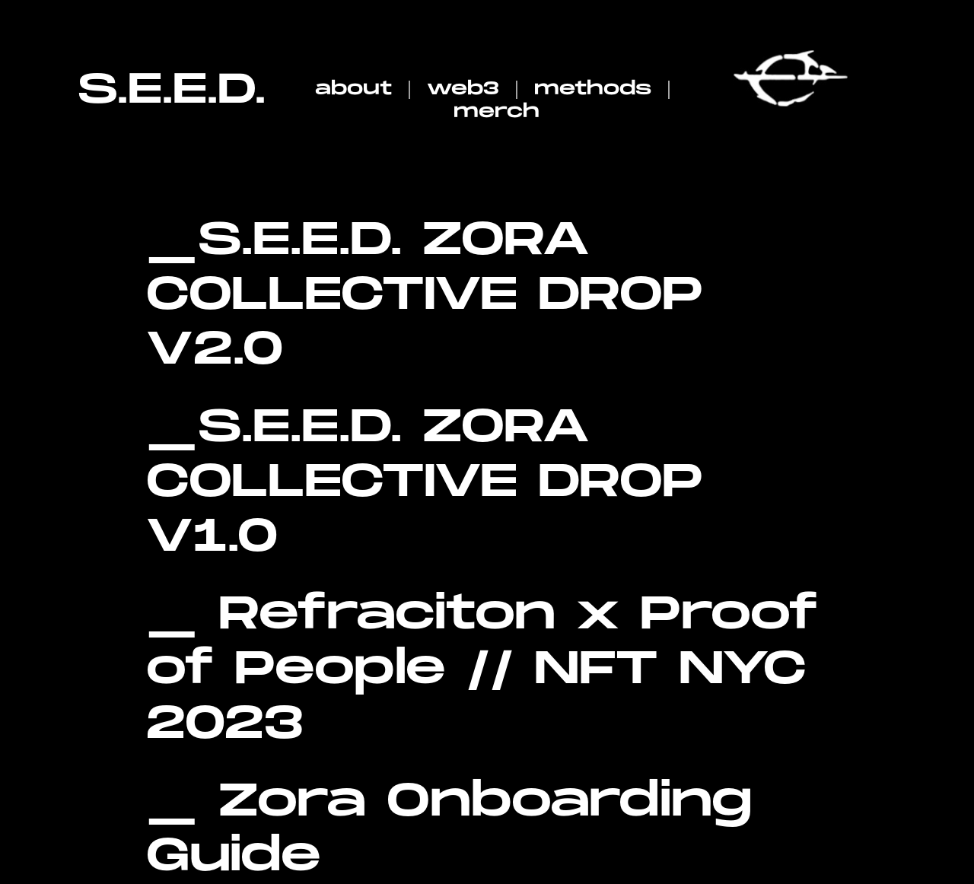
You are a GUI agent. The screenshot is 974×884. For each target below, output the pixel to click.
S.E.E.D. (172, 90)
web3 (463, 89)
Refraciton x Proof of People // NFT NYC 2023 (482, 669)
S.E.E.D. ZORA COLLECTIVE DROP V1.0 (424, 482)
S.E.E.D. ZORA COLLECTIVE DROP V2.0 (424, 295)
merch (497, 111)
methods (592, 89)
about (353, 89)
